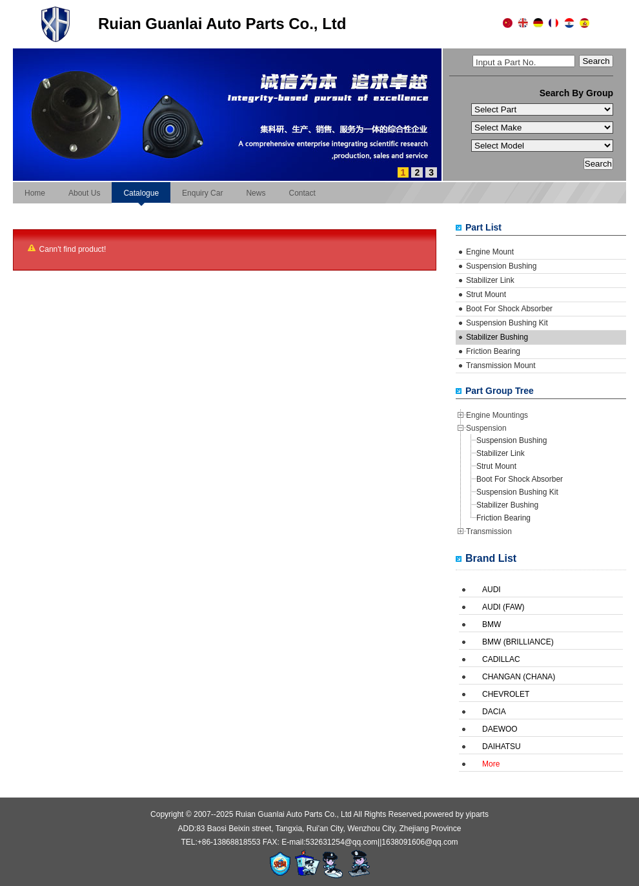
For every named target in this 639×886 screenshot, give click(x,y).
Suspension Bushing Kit (507, 322)
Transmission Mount (501, 365)
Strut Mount (486, 294)
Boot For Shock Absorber (509, 308)
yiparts (477, 814)
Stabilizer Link (490, 280)
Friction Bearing (493, 351)
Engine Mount (490, 251)
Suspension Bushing (501, 266)
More (491, 763)
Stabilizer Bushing (497, 337)
